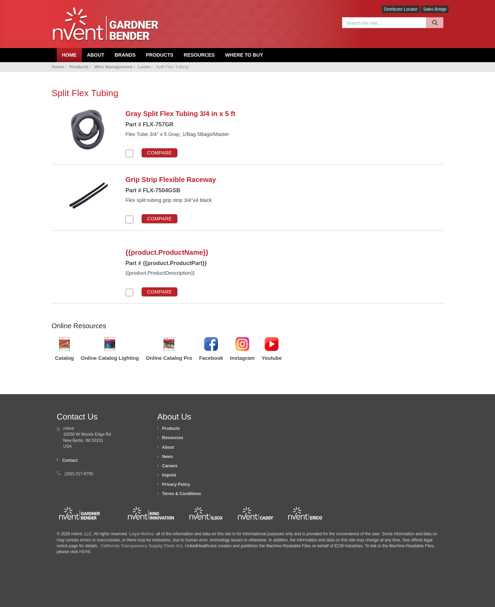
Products (159, 55)
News (167, 456)
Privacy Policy (176, 484)
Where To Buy (244, 55)
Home (58, 66)
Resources (199, 55)
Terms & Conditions (181, 493)
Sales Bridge (435, 9)
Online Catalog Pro (169, 358)
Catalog (64, 358)
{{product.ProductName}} (166, 252)
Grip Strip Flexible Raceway (170, 179)
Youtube (272, 358)
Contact (70, 460)
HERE (84, 551)
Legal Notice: (142, 533)
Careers (170, 465)
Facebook (211, 358)
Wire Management (113, 66)
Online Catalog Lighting (110, 358)
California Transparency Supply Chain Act (141, 545)
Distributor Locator (401, 9)
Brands (124, 55)
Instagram (242, 358)
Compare (159, 153)
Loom (144, 66)
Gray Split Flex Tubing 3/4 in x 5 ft (180, 113)
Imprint (169, 475)
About (168, 447)
